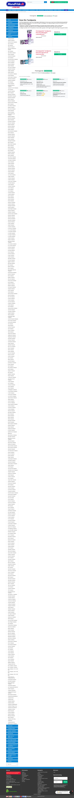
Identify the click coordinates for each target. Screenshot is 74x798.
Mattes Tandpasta (11, 417)
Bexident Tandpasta (11, 116)
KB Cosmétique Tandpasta (12, 367)
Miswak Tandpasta (11, 710)
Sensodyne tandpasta (11, 559)
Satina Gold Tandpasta (11, 551)
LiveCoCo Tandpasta (11, 402)
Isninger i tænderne (12, 730)
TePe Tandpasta (10, 590)
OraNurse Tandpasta (11, 476)
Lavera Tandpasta (11, 386)
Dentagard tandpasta (11, 205)
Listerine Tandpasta (11, 401)
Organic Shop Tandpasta (12, 479)
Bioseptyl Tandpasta (11, 134)
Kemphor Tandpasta (11, 370)
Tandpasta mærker (11, 38)
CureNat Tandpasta (11, 194)
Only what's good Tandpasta (13, 470)
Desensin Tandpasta (11, 221)
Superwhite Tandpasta (11, 580)
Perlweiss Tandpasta (11, 504)
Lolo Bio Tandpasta (11, 405)
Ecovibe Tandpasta (11, 256)
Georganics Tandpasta (11, 311)
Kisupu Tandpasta (11, 375)
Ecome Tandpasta (11, 252)
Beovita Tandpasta (11, 112)
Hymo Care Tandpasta (11, 346)
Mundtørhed (10, 733)
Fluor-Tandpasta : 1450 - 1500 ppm (13, 675)
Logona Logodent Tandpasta (12, 404)
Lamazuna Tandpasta (11, 384)
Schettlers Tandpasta (11, 554)
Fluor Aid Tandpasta (11, 296)
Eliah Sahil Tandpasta (11, 263)
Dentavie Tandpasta (11, 210)
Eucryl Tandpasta (11, 282)
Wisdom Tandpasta (11, 639)
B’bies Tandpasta (11, 92)
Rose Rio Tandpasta (11, 543)
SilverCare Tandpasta (11, 562)
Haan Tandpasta (10, 328)
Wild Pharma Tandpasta (12, 638)
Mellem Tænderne (11, 25)
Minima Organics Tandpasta (12, 423)
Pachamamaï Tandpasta (12, 483)
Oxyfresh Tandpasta (11, 481)
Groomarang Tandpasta (12, 322)
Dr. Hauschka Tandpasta (12, 231)
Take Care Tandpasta (11, 585)
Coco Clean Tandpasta (11, 174)
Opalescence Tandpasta (12, 473)
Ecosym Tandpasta (11, 255)
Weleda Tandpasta (11, 630)
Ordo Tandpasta (10, 478)
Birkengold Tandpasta (11, 140)
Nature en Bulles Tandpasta (12, 445)
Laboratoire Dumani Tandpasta (11, 379)
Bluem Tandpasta (11, 145)
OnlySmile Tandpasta (11, 471)
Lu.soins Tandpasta (11, 409)
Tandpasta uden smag (11, 718)
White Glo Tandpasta (11, 633)
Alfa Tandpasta (10, 45)
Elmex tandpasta (11, 268)
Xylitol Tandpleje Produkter (11, 749)
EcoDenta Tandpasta (11, 247)
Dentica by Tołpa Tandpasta (12, 213)
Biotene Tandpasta (11, 137)
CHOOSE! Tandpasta (11, 166)
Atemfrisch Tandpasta (11, 80)
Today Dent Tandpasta (11, 599)
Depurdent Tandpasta (11, 220)
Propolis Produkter (11, 742)
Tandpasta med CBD (11, 722)
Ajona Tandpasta (11, 43)
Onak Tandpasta (10, 466)
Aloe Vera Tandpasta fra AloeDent (12, 49)
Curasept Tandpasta (11, 192)
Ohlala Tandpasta (11, 465)
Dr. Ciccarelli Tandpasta (12, 229)
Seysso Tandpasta (11, 660)
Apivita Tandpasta (11, 65)
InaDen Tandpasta (11, 351)
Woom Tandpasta (11, 643)
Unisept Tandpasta (11, 615)
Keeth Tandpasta (10, 369)
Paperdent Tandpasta (11, 486)
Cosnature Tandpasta (11, 186)
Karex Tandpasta (10, 365)
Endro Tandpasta (11, 275)
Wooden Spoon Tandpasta (12, 641)
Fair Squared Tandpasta (12, 287)
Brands (9, 19)
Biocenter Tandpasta (11, 122)
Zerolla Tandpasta (11, 655)
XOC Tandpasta (10, 649)
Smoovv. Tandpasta (11, 572)
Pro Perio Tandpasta (11, 515)
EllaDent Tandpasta (11, 266)
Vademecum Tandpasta (12, 617)
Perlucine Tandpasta (11, 500)
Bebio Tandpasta (11, 104)
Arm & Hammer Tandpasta (12, 73)
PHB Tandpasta (10, 505)
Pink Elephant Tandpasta (12, 510)
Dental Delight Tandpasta (12, 208)
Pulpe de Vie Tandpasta (12, 526)
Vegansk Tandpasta (11, 714)
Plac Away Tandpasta (11, 512)
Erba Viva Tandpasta (11, 279)
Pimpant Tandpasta (11, 509)
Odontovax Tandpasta (11, 462)
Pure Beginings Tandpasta (12, 528)
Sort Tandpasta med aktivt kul (13, 687)
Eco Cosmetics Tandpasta (12, 243)
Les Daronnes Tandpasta (12, 394)
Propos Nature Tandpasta (12, 523)
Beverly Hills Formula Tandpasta (11, 114)
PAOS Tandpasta (10, 484)
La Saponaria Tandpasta (12, 377)
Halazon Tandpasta (11, 330)
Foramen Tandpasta (11, 298)
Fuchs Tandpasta (10, 306)
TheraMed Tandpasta (11, 596)
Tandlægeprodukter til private (12, 33)
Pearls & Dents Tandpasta (12, 494)
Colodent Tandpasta (11, 178)
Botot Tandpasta (10, 150)
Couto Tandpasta (11, 187)
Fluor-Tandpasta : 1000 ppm (12, 667)
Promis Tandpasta (11, 518)
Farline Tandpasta (11, 290)
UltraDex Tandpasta (11, 610)
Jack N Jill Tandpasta (11, 361)
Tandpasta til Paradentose (12, 707)
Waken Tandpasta (11, 628)
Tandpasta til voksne (11, 709)
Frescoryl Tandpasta (11, 301)
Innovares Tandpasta (11, 353)
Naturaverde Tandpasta (12, 442)
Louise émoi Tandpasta (12, 407)
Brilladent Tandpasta (11, 152)
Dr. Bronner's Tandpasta (12, 228)
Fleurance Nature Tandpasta (12, 293)
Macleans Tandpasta (11, 410)
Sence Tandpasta (11, 557)
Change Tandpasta (11, 163)
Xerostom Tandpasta (11, 646)
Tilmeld (65, 781)
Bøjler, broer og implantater (11, 737)
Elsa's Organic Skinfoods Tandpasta (12, 270)
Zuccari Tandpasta (11, 659)
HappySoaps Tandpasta (12, 336)
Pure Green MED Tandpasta (12, 530)
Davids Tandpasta (11, 197)
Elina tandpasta (10, 265)
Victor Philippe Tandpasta (12, 621)
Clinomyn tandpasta (11, 169)
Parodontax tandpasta (11, 489)
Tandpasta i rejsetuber (11, 690)
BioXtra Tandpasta (11, 139)
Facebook (35, 794)
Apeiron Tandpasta (11, 62)
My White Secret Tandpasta (12, 431)
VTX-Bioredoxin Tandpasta (12, 625)
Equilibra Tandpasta (11, 277)
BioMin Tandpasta (11, 129)
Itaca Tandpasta (10, 357)
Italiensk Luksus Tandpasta (12, 723)
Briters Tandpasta (11, 155)
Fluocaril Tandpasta (11, 295)
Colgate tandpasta (11, 176)
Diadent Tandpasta (11, 225)
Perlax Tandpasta (11, 499)
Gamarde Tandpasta (11, 309)
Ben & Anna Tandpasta (11, 108)
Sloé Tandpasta (10, 567)
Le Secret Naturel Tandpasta (12, 391)
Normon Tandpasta (11, 453)
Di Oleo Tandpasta (11, 223)
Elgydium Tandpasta (11, 261)
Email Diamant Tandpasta (12, 272)
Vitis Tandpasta (10, 623)
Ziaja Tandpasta (10, 657)
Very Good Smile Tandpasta (12, 620)
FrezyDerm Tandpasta (11, 303)
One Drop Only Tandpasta (12, 468)
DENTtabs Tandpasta (11, 216)
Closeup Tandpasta (11, 171)
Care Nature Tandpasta (12, 160)
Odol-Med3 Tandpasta (11, 460)
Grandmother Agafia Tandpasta (11, 317)
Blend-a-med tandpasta (12, 144)
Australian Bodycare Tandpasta (11, 86)
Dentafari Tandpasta (11, 204)
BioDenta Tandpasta (11, 126)
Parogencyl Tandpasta (11, 491)
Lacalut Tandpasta (11, 381)
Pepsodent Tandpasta (11, 496)
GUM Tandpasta (10, 325)
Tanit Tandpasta (10, 586)
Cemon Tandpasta (11, 161)
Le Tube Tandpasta (11, 392)
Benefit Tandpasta (11, 110)
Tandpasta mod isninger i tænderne (12, 692)
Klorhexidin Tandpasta (11, 681)
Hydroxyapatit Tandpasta (12, 694)
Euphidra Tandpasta (11, 283)
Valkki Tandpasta (10, 618)
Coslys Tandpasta (11, 184)
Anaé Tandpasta (10, 57)
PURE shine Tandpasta (11, 531)
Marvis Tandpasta (11, 414)
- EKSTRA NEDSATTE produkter (12, 16)
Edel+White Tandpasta (11, 258)
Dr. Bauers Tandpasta (11, 226)
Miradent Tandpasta (11, 425)
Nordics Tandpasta (11, 452)
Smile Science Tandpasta (12, 570)
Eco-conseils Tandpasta (12, 245)
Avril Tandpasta (10, 89)
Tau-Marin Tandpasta (11, 588)
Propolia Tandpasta (11, 522)
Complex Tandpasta (11, 179)
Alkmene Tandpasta (11, 46)
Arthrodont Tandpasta (11, 78)
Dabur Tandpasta (11, 195)
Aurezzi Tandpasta (11, 83)
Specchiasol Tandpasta (11, 575)
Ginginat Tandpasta (11, 313)
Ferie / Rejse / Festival (12, 739)
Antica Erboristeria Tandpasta (13, 59)
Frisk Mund (10, 22)
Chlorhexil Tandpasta (11, 168)
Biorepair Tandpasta (11, 135)
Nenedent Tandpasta (11, 449)
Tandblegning (10, 27)
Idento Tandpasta (11, 349)
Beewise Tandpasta (11, 107)
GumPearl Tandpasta (11, 327)
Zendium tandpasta (11, 654)
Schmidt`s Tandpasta (11, 556)
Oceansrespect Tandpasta (12, 458)
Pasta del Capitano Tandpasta (13, 492)
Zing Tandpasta (10, 647)
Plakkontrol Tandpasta (11, 513)
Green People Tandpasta (12, 320)
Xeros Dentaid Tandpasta (12, 644)
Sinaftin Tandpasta (11, 565)
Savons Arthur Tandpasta (12, 552)
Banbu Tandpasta (11, 99)
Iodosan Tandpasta (11, 356)
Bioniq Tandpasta (11, 132)
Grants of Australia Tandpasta (13, 318)
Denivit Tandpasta (11, 200)
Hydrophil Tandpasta (11, 344)
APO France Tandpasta (11, 67)
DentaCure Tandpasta (11, 202)
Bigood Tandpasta (11, 119)
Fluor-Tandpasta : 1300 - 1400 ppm (13, 672)
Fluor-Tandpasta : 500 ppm (12, 665)
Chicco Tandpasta (11, 165)
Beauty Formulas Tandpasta (12, 102)
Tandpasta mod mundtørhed (12, 696)
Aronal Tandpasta (11, 75)
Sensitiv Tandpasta (11, 688)
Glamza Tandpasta (11, 314)
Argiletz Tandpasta (11, 70)
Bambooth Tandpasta (11, 97)
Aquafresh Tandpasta (11, 69)
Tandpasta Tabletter (11, 701)
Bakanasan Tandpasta (11, 94)
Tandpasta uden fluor (11, 664)
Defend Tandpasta (11, 199)
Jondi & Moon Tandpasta (12, 362)
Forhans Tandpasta (11, 300)
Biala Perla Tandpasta (11, 118)
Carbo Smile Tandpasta (12, 158)
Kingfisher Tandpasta (11, 374)
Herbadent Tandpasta (11, 338)
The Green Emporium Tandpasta (11, 592)
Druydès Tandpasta (11, 238)
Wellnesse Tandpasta (11, 631)
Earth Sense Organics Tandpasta (11, 242)
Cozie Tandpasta (10, 189)
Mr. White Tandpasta (11, 430)
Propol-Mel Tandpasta (11, 520)
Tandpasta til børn (11, 702)
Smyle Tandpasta (11, 573)
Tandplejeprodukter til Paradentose (12, 745)
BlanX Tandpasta (10, 142)
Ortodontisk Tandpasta (12, 685)
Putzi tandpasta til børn (12, 533)
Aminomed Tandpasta (11, 56)
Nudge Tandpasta (11, 457)
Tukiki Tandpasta (10, 607)
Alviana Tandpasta (11, 54)
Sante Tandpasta (10, 547)
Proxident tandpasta (11, 525)
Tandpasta (10, 36)
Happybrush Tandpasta (12, 335)
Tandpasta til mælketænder (12, 704)
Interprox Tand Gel (11, 354)
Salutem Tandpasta (11, 544)
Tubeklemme (10, 720)
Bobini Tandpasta (11, 147)
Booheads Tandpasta (11, 148)
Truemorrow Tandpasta (12, 600)
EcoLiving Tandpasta (11, 250)
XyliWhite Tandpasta (11, 662)
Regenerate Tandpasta (11, 539)
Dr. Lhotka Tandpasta (11, 233)
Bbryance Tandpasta (11, 100)
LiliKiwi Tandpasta (11, 399)
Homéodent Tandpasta (12, 341)
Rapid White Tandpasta (12, 536)
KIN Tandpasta (10, 372)
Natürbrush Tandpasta (11, 444)
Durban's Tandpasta (11, 239)
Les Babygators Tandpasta (12, 389)
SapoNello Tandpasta (11, 549)
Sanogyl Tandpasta (11, 546)
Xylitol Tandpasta (11, 717)
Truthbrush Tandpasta (11, 604)
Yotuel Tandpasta (11, 651)
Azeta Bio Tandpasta (11, 91)
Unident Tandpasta (11, 612)
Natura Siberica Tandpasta (12, 435)
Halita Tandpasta (11, 331)
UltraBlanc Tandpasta (11, 608)
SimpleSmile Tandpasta (12, 564)
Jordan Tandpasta (11, 364)
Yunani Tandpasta (11, 652)
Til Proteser (10, 725)
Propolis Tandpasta (11, 712)
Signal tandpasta (11, 560)
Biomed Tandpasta (11, 127)
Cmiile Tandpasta (11, 173)
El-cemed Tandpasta (11, 260)
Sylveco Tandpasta (11, 583)
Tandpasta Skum (10, 699)
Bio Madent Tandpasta (11, 121)
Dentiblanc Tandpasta (11, 212)
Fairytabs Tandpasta (11, 288)
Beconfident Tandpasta (12, 105)
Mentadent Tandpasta (11, 420)
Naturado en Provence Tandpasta (11, 439)
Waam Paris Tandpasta (11, 626)
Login (66, 10)
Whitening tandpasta (11, 715)
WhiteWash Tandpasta (11, 636)
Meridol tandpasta (11, 422)
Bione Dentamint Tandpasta (12, 131)
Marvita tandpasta (11, 415)
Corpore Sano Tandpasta (12, 181)
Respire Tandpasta (11, 541)
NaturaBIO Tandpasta (11, 436)
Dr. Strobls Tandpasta (11, 236)
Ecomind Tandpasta (11, 253)
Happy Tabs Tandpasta (12, 333)
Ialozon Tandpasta (11, 348)
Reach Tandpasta (11, 538)
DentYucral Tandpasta (11, 218)
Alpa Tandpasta (10, 51)
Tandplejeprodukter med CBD (12, 755)
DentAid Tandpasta (11, 207)
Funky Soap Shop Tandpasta (12, 308)
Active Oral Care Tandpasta (12, 42)
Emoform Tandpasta (11, 274)
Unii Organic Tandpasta (12, 613)
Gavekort (10, 761)
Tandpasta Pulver (11, 697)
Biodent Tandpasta (11, 124)
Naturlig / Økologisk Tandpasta (11, 683)
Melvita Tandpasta (11, 418)
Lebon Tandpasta (11, 388)
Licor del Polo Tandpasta (12, 396)
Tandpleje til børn (11, 728)
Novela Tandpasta (11, 455)
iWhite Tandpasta (11, 359)
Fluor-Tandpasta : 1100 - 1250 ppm (13, 669)
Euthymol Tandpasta (11, 285)
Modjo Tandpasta (11, 426)
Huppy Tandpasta (11, 343)
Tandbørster (10, 30)
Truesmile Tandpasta (11, 602)
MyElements (10, 433)
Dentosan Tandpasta (11, 215)
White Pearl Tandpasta (11, 634)
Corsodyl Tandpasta (11, 182)
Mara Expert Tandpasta (12, 412)
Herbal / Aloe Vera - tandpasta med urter (11, 677)
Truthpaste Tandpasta (11, 605)
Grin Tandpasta (10, 323)
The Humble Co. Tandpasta (12, 594)
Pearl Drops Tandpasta (12, 502)
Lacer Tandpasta (10, 383)
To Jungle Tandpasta (11, 597)
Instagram (39, 794)
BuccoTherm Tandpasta (12, 157)
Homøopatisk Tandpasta (12, 679)
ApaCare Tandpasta (11, 60)
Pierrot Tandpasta (11, 507)
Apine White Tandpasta (12, 52)
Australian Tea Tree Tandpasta (13, 87)
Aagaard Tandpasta (11, 40)
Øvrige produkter (11, 752)
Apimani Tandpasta (11, 64)
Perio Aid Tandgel (11, 497)
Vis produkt (60, 34)
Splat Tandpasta (10, 577)
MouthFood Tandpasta (11, 428)
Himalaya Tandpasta (11, 340)
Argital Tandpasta (11, 72)
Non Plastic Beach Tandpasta (12, 450)
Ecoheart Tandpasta (11, 248)
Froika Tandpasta (11, 304)
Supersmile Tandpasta (11, 578)
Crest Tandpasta (10, 191)
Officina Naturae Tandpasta (12, 463)
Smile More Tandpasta (11, 569)
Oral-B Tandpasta (11, 475)
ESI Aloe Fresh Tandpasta (12, 280)
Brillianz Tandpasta (11, 153)
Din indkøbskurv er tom (59, 2)
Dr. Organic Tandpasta (11, 234)
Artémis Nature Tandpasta (12, 77)
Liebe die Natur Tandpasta (12, 397)
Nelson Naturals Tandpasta (12, 447)
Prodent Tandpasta (11, 517)
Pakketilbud (10, 758)
